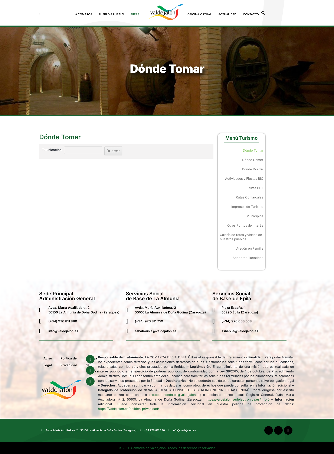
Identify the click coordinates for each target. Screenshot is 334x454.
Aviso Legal (47, 361)
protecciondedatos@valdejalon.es (174, 395)
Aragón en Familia (249, 248)
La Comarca (83, 14)
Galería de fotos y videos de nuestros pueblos (241, 237)
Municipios (254, 216)
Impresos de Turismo (247, 207)
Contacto (251, 14)
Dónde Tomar (253, 150)
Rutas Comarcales (249, 197)
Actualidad (227, 14)
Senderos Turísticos (248, 258)
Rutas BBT (255, 188)
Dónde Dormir (252, 169)
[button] (84, 14)
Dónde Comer (252, 160)
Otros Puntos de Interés (245, 225)
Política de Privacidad (68, 361)
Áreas (134, 14)
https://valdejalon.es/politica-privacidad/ (128, 409)
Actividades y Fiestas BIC (244, 179)
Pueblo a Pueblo (111, 14)
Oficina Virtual (199, 14)
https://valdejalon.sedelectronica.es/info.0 (237, 399)
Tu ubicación (52, 150)
